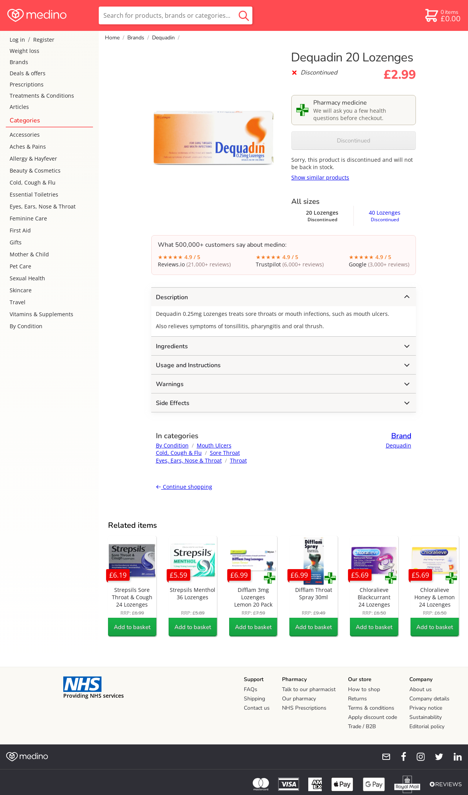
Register (43, 39)
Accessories (25, 134)
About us (420, 689)
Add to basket (132, 627)
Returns (357, 698)
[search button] (244, 15)
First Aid (20, 230)
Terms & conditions (371, 708)
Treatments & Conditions (42, 95)
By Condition (26, 326)
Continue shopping (184, 486)
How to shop (364, 689)
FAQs (250, 689)
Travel (17, 302)
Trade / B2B (362, 726)
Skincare (21, 290)
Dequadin (163, 37)
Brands (19, 62)
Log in (17, 39)
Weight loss (24, 50)
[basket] (442, 15)
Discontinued (353, 140)
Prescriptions (27, 84)
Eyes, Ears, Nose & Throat (43, 206)
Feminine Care (28, 218)
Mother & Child (29, 254)
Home (112, 37)
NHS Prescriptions (304, 708)
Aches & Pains (28, 146)
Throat (238, 460)
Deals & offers (28, 73)
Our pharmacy (299, 698)
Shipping (254, 698)
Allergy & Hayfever (33, 158)
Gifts (16, 242)
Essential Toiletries (34, 194)
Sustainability (425, 717)
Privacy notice (425, 708)
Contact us (257, 708)
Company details (429, 698)
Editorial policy (426, 726)
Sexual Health (27, 278)
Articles (19, 106)
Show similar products (320, 177)
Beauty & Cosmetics (35, 170)
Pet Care (20, 266)
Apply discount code (372, 717)
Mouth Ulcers (214, 445)
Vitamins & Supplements (41, 314)
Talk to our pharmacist (309, 689)
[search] (175, 15)
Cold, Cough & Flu (33, 182)
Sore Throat (225, 452)
